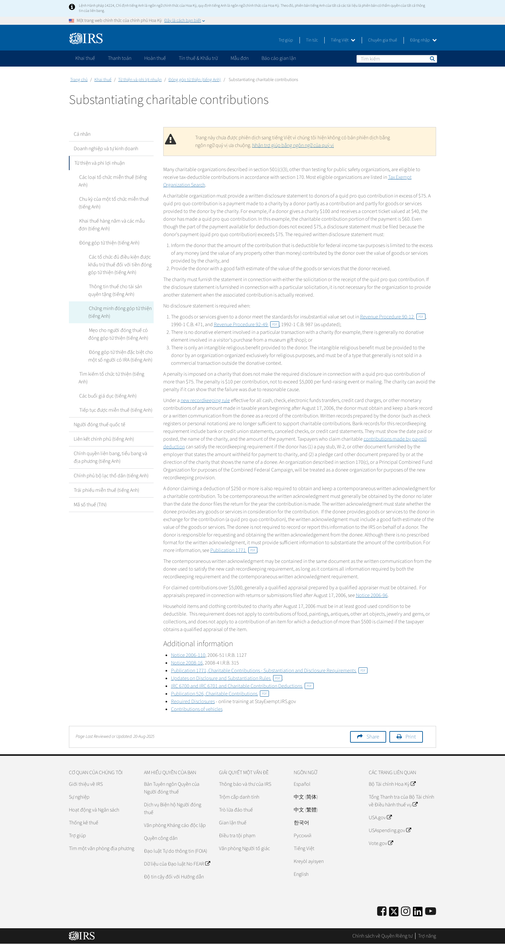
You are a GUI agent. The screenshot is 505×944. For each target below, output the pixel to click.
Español (302, 784)
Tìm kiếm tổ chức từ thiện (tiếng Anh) (111, 378)
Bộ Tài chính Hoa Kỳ (392, 784)
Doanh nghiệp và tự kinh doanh (106, 148)
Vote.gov (381, 843)
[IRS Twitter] (394, 913)
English (301, 874)
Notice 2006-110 (188, 655)
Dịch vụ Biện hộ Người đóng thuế (172, 808)
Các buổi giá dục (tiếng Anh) (107, 395)
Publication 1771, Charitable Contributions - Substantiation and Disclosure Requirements (269, 670)
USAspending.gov (390, 830)
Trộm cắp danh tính (239, 797)
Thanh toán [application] (119, 58)
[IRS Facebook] (381, 912)
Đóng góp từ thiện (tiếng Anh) (194, 80)
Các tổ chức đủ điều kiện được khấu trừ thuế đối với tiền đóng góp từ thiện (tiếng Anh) (120, 264)
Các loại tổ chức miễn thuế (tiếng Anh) (112, 181)
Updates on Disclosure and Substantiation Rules (226, 678)
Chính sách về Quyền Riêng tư (382, 936)
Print (410, 737)
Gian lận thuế (232, 822)
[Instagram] (405, 912)
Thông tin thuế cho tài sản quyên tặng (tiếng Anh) (114, 290)
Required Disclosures (193, 701)
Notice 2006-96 (372, 595)
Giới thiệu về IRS (86, 784)
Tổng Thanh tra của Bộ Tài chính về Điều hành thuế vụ (401, 800)
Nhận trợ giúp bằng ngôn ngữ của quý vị (293, 145)
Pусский (302, 835)
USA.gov (380, 817)
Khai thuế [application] (85, 58)
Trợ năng (427, 936)
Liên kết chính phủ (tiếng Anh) (104, 439)
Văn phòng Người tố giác (244, 848)
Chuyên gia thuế (382, 40)
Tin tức (312, 40)
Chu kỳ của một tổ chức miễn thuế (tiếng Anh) (113, 203)
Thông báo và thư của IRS (245, 784)
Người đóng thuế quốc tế (99, 424)
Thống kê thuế (83, 822)
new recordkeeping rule (205, 400)
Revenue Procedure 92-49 (246, 324)
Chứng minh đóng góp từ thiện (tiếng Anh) (119, 312)
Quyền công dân (160, 838)
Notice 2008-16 (187, 662)
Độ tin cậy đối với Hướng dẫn (174, 876)
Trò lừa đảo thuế (236, 809)
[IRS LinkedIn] (418, 913)
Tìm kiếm (432, 58)
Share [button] (373, 737)
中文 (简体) (306, 797)
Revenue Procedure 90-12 (392, 316)
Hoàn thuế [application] (155, 58)
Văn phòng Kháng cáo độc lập (175, 825)
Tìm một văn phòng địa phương (101, 848)
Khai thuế (102, 80)
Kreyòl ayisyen (309, 861)
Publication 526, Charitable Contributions (220, 693)
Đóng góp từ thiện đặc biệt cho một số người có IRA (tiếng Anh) (120, 356)
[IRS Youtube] (430, 912)
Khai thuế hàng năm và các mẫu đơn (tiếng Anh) (116, 224)
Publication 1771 (233, 550)
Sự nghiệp (79, 797)
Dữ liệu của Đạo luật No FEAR (177, 863)
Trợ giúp (286, 40)
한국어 (301, 822)
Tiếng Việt (343, 40)
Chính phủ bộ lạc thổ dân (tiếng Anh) (111, 475)
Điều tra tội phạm (237, 835)
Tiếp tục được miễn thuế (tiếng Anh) (115, 410)
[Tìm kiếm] (397, 59)
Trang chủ (79, 80)
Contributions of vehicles (197, 709)
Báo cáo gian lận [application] (279, 58)
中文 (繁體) (306, 809)
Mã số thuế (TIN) (90, 504)
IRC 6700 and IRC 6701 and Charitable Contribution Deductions (242, 686)
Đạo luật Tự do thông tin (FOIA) (175, 851)
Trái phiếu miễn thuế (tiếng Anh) (106, 490)
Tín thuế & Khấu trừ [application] (198, 58)
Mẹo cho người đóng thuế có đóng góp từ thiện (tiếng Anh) (118, 334)
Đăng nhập (423, 40)
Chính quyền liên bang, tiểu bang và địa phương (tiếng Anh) (110, 457)
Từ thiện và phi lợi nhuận (140, 80)
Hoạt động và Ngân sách (94, 809)
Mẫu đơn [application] (240, 58)
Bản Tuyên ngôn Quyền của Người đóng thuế (171, 788)
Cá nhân (82, 134)
